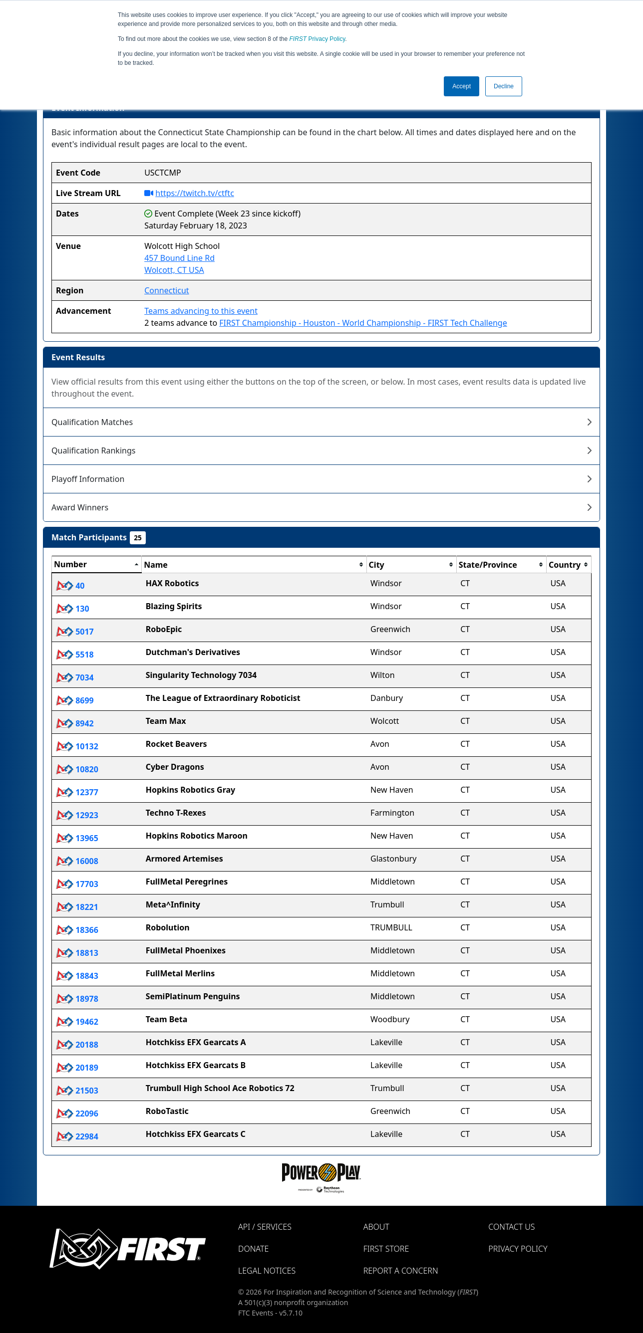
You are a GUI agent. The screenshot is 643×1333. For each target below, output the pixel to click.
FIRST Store (386, 1248)
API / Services (265, 1226)
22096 (77, 1113)
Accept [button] (461, 86)
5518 (75, 654)
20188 (77, 1044)
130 (72, 608)
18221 (77, 906)
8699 (75, 700)
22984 (77, 1136)
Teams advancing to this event (201, 310)
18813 (77, 952)
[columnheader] (97, 564)
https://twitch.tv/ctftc (194, 193)
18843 (77, 975)
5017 (75, 631)
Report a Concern (400, 1270)
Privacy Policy (317, 38)
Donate (253, 1248)
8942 (75, 723)
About (376, 1226)
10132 (77, 746)
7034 (75, 677)
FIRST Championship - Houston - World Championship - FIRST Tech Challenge (363, 322)
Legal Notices (267, 1270)
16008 (77, 861)
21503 (77, 1090)
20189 (77, 1067)
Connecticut (166, 290)
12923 (77, 815)
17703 (77, 884)
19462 (77, 1021)
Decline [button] (504, 86)
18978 (77, 998)
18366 (77, 929)
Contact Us (511, 1226)
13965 (77, 838)
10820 (77, 769)
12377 (77, 792)
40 (70, 585)
